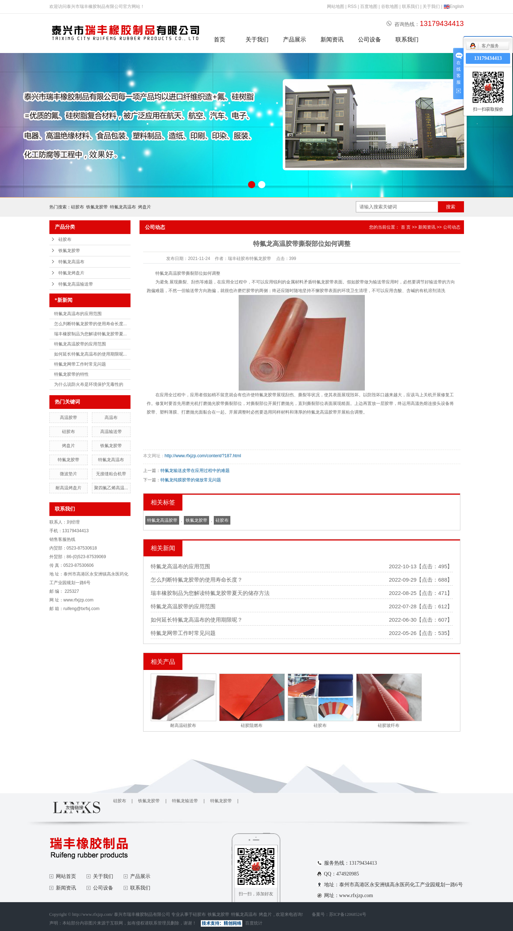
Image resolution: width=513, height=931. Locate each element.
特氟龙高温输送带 (75, 284)
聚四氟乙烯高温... (111, 487)
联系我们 (410, 6)
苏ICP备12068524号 (347, 914)
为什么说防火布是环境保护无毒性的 (88, 384)
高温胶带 (68, 417)
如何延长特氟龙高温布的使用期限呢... (90, 354)
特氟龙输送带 (185, 800)
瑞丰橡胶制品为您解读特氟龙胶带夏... (90, 333)
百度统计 (253, 923)
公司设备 (369, 39)
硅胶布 (77, 206)
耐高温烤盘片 (68, 487)
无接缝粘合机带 (111, 473)
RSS (352, 6)
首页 (219, 39)
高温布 (111, 417)
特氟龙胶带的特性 (71, 374)
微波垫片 (68, 473)
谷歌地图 (389, 6)
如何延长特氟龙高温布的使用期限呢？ (197, 620)
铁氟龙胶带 (97, 206)
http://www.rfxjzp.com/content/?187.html (203, 455)
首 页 (406, 227)
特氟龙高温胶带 (162, 520)
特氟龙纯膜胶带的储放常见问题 (190, 479)
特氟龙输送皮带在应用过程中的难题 (195, 470)
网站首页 (66, 876)
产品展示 (294, 39)
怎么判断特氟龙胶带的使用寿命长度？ (197, 580)
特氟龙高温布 (123, 206)
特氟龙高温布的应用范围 (78, 313)
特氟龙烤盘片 (71, 272)
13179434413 (488, 58)
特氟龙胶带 (68, 459)
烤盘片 (144, 206)
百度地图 (368, 6)
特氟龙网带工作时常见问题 (80, 364)
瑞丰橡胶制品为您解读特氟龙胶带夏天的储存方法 (210, 593)
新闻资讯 (332, 39)
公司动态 (451, 227)
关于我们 (431, 6)
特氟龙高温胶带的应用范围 (80, 344)
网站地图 (335, 6)
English (453, 6)
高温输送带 (111, 431)
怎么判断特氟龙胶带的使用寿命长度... (90, 323)
